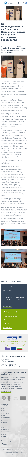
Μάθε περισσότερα (7, 306)
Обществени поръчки (11, 316)
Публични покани (9, 320)
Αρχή (3, 408)
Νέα (3, 23)
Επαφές (3, 436)
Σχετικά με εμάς (5, 413)
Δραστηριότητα (5, 417)
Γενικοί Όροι (14, 451)
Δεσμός (3, 434)
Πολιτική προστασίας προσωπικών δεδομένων (14, 452)
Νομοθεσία (4, 420)
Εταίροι (3, 415)
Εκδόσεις (4, 422)
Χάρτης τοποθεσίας (14, 454)
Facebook (5, 444)
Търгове (6, 323)
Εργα (3, 427)
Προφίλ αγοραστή (6, 431)
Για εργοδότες (5, 429)
